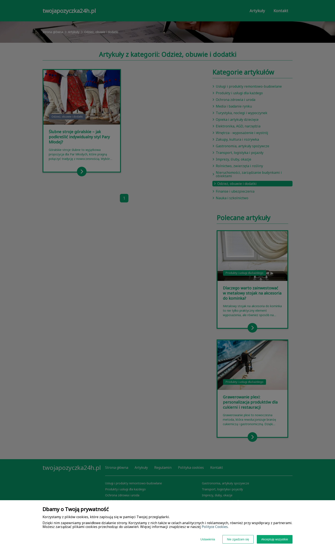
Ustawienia (207, 539)
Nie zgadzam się (238, 539)
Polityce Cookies (215, 526)
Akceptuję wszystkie (274, 539)
